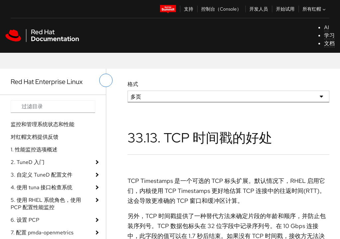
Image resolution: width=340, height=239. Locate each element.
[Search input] (53, 106)
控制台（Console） (221, 9)
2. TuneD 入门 (27, 162)
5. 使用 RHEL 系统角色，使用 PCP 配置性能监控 (46, 204)
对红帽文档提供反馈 (34, 136)
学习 (329, 35)
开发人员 (258, 9)
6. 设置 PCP (25, 219)
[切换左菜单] (106, 80)
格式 (133, 84)
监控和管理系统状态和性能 (42, 124)
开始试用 (285, 9)
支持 (188, 9)
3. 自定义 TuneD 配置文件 (41, 174)
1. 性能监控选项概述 (34, 149)
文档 (329, 43)
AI (326, 27)
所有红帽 (314, 9)
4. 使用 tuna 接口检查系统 (41, 187)
